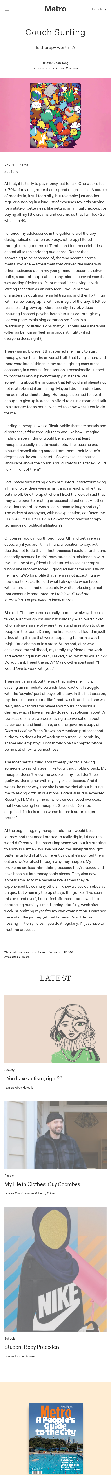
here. (26, 957)
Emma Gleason (20, 1356)
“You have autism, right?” (33, 1078)
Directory (99, 9)
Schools (9, 1338)
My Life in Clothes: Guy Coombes (42, 1184)
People (9, 1176)
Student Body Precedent (32, 1347)
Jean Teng (61, 63)
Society (11, 171)
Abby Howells (18, 1087)
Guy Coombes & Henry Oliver (29, 1193)
